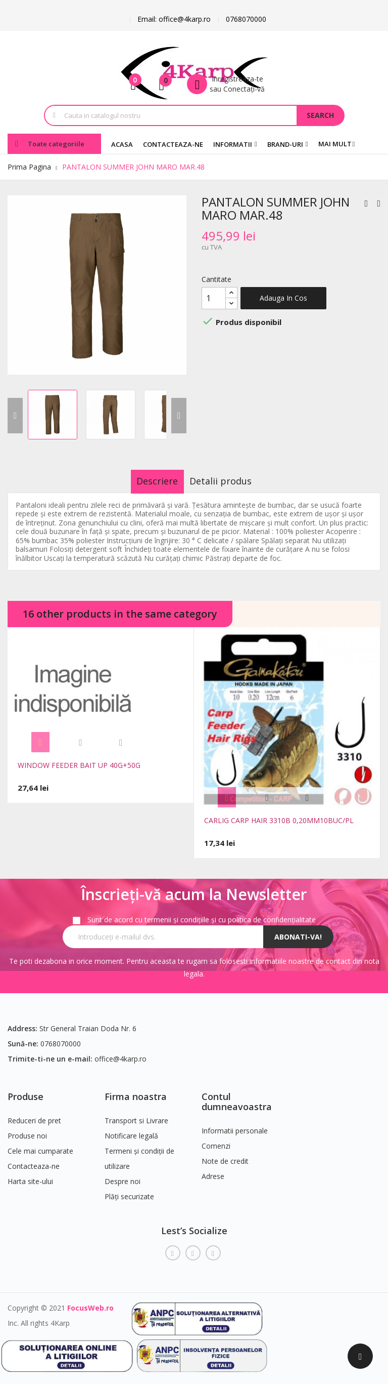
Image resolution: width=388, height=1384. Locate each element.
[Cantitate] (214, 298)
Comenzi (216, 1140)
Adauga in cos (283, 298)
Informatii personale (235, 1125)
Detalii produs (230, 481)
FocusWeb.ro (90, 1302)
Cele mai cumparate (40, 1145)
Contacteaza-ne (34, 1160)
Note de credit (225, 1155)
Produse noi (27, 1130)
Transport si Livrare (136, 1115)
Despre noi (122, 1176)
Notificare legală (131, 1130)
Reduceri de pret (34, 1115)
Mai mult (335, 143)
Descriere (148, 481)
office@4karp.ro (120, 1053)
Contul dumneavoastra (237, 1096)
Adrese (213, 1170)
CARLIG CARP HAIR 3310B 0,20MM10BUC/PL (279, 820)
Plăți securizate (129, 1191)
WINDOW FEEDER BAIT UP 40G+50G (79, 765)
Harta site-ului (30, 1176)
